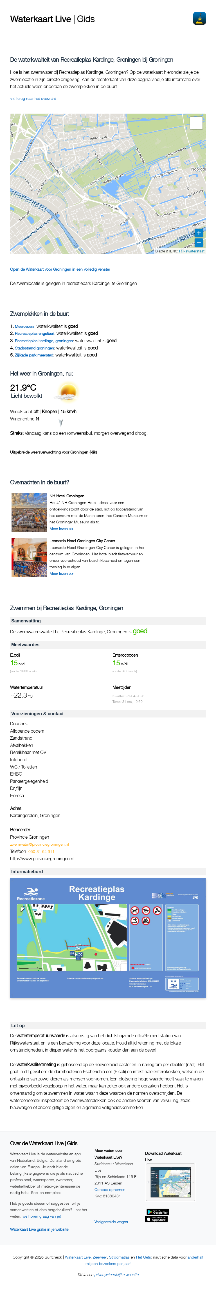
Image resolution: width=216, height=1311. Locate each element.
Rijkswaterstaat (191, 251)
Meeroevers (24, 326)
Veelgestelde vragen (111, 1221)
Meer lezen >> (61, 528)
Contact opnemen (109, 1189)
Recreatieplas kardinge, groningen (44, 340)
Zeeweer (100, 1257)
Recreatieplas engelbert (34, 333)
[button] (196, 123)
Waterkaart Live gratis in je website (39, 1229)
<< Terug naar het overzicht (33, 98)
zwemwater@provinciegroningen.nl (39, 844)
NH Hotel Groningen (67, 495)
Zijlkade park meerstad (34, 355)
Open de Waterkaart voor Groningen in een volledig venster (60, 269)
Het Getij (143, 1257)
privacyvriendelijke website (116, 1274)
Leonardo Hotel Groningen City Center (82, 540)
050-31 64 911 (41, 851)
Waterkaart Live (78, 1257)
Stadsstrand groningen (34, 348)
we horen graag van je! (41, 1216)
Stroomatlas (119, 1257)
